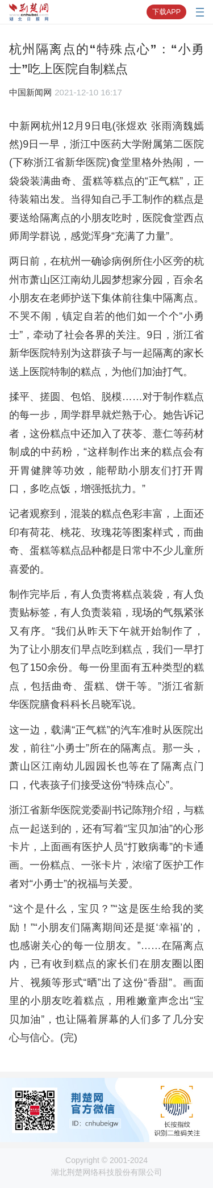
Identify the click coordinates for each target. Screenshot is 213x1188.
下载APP (166, 12)
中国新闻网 (30, 92)
